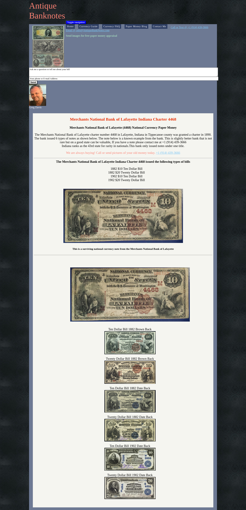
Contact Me (159, 26)
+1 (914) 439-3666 (168, 153)
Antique (43, 5)
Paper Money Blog (136, 26)
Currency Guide (88, 26)
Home (70, 26)
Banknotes (47, 15)
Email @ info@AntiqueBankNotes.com (88, 30)
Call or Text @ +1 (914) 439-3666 (189, 27)
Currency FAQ (111, 26)
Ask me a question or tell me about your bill (123, 72)
